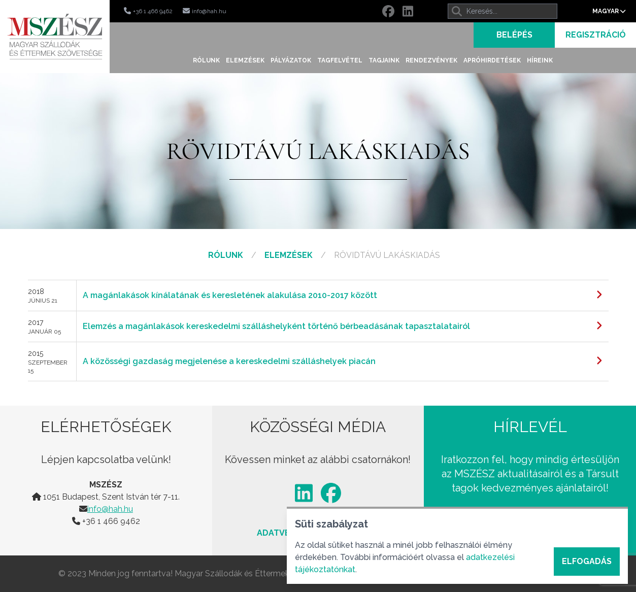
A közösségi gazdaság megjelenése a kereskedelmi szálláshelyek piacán (229, 361)
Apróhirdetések (492, 60)
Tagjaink (384, 60)
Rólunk (206, 60)
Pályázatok (291, 60)
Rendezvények (431, 60)
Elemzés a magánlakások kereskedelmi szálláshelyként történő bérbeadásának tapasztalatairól (276, 326)
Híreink (540, 60)
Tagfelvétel (339, 60)
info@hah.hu (110, 509)
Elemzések (245, 60)
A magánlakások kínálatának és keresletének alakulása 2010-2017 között (230, 295)
